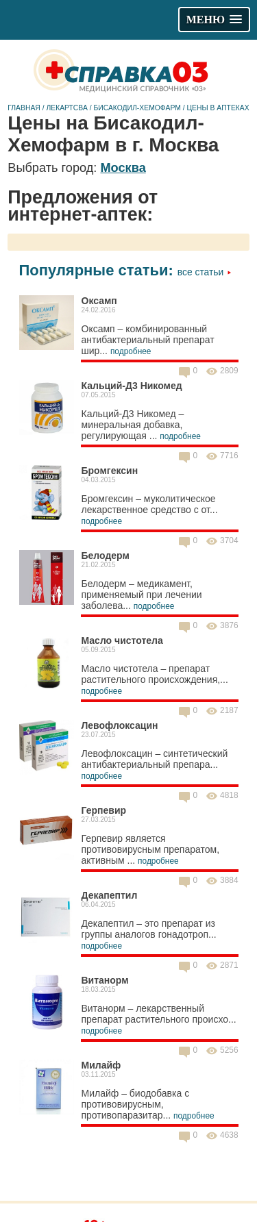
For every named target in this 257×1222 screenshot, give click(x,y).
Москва (122, 168)
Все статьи (205, 271)
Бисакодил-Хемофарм (136, 108)
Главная (24, 108)
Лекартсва (66, 108)
